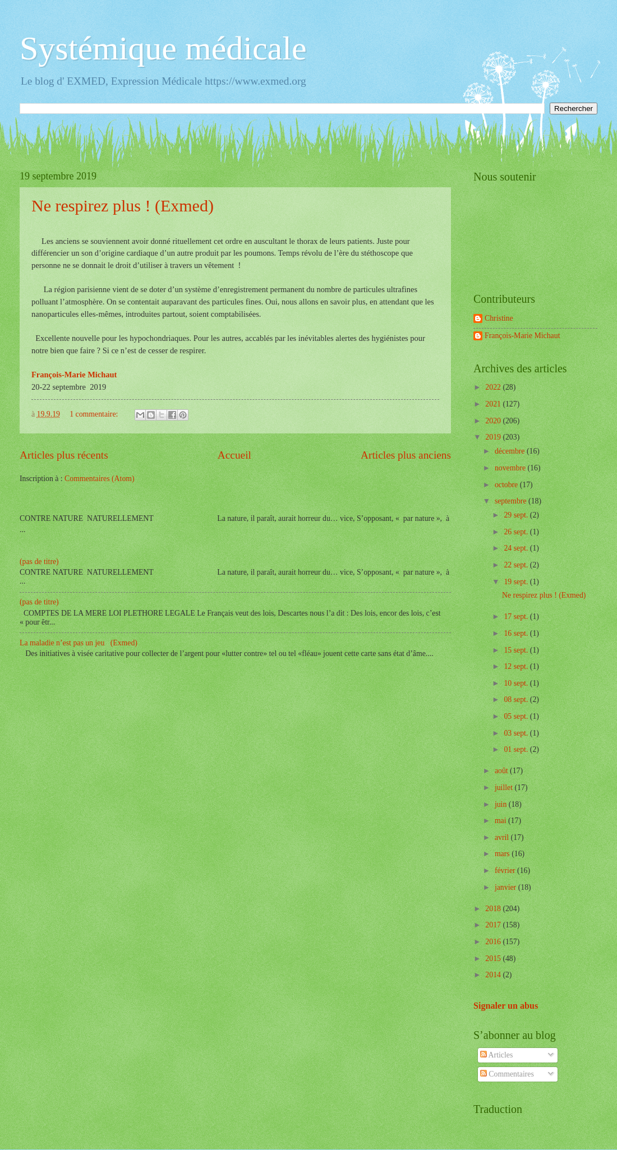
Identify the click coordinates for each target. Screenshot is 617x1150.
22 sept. (516, 565)
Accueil (234, 455)
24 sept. (516, 548)
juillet (505, 787)
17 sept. (516, 616)
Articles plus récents (64, 455)
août (502, 770)
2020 (494, 421)
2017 (494, 925)
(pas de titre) (39, 561)
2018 (494, 908)
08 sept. (516, 699)
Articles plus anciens (406, 455)
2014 (494, 975)
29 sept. (516, 515)
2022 (494, 387)
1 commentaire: (95, 414)
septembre (511, 501)
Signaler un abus (505, 1005)
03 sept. (516, 733)
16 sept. (516, 633)
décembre (511, 451)
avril (503, 837)
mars (503, 853)
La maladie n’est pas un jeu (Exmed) (78, 643)
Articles (496, 1055)
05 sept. (516, 716)
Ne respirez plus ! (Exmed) (122, 205)
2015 (494, 958)
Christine (499, 318)
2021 (494, 404)
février (506, 870)
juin (502, 804)
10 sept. (516, 683)
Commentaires (507, 1074)
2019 (494, 437)
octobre (507, 485)
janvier (506, 887)
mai (501, 820)
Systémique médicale (163, 48)
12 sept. (516, 666)
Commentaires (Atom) (100, 478)
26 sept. (516, 532)
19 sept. (516, 582)
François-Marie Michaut (522, 335)
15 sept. (516, 650)
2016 (494, 941)
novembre (511, 468)
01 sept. (516, 749)
